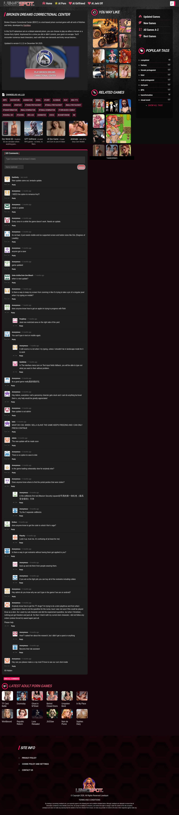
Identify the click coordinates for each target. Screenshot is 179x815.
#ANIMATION (27, 100)
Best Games (149, 36)
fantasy (144, 65)
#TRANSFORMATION (10, 110)
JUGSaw (50, 721)
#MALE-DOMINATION (28, 110)
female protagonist (148, 70)
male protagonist (147, 80)
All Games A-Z (151, 29)
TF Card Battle (5, 704)
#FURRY (47, 100)
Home (48, 3)
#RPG (5, 100)
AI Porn (62, 3)
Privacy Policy (29, 758)
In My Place (81, 703)
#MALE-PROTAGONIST (73, 105)
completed (145, 60)
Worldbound (7, 721)
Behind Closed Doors (52, 704)
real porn (144, 85)
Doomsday (21, 703)
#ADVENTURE (15, 100)
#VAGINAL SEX (8, 115)
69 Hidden (8, 670)
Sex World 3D (11, 141)
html (142, 75)
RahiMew (26, 25)
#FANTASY (18, 105)
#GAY (65, 100)
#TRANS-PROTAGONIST (33, 105)
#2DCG (51, 115)
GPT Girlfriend (33, 141)
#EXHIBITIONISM (63, 115)
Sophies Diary (79, 722)
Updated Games (151, 16)
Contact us (27, 770)
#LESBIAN (56, 100)
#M (74, 115)
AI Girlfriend (78, 3)
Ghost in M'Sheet (35, 704)
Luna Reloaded (36, 722)
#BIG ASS (30, 115)
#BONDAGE (7, 105)
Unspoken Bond (66, 704)
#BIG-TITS (74, 100)
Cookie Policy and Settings (35, 764)
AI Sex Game (56, 140)
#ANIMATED (41, 115)
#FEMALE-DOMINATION (47, 110)
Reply (14, 185)
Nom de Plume (65, 722)
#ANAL (38, 100)
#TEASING (20, 115)
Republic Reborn (20, 722)
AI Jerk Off (97, 3)
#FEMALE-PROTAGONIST (53, 105)
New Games (149, 23)
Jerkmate (78, 140)
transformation (147, 95)
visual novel (145, 100)
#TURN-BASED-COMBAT (67, 110)
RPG (142, 90)
